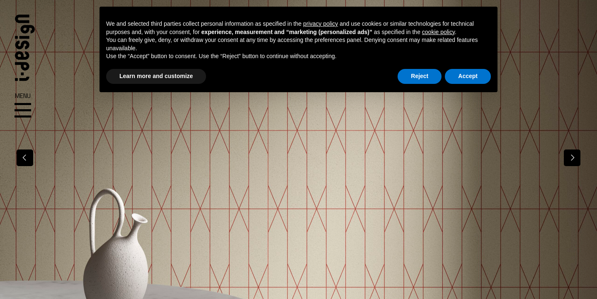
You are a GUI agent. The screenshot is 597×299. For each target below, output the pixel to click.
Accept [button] (468, 76)
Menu (23, 105)
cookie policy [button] (438, 32)
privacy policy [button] (320, 23)
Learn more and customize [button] (156, 76)
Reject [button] (419, 76)
